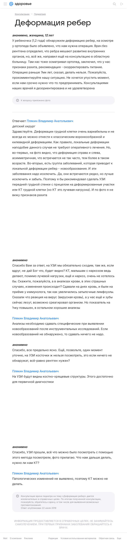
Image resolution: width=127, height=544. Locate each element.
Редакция (53, 538)
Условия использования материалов (78, 538)
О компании (15, 538)
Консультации (22, 14)
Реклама (28, 538)
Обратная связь (106, 538)
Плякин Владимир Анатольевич (50, 121)
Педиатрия (40, 14)
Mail (5, 538)
